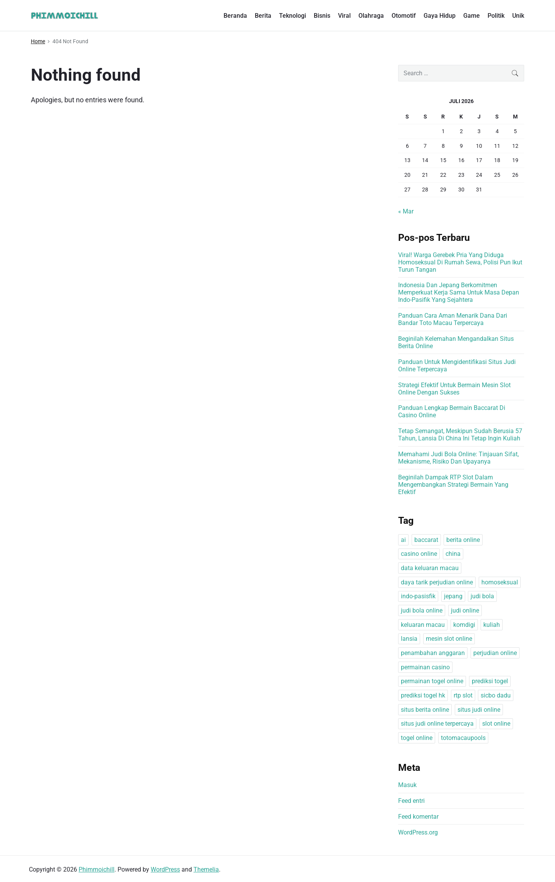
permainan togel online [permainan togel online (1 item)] (432, 681)
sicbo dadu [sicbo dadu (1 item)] (496, 695)
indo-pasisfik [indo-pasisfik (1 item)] (418, 596)
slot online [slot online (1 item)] (496, 723)
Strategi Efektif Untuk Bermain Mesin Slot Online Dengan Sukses (454, 388)
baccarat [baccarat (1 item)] (426, 539)
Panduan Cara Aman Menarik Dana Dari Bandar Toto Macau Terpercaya (452, 319)
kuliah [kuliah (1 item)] (491, 624)
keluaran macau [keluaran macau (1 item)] (423, 624)
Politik (496, 15)
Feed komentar (418, 816)
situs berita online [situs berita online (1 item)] (425, 709)
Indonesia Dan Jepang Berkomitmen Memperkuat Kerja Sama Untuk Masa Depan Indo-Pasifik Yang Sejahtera (458, 292)
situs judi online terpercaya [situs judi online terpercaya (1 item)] (437, 723)
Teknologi (292, 15)
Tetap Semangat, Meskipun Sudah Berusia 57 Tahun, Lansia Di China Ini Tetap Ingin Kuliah (460, 434)
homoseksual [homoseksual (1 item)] (499, 582)
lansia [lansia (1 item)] (409, 638)
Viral (344, 15)
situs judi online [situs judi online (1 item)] (478, 709)
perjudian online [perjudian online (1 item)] (495, 653)
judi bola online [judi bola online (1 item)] (421, 610)
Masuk (407, 785)
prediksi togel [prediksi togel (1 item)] (490, 681)
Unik (518, 15)
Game (471, 15)
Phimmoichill (96, 869)
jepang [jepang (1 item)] (453, 596)
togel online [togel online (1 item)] (416, 737)
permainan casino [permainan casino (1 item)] (425, 667)
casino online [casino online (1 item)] (419, 553)
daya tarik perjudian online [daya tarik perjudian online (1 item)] (437, 582)
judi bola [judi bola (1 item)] (482, 596)
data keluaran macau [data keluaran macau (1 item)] (430, 568)
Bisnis (322, 15)
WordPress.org (418, 832)
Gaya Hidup (440, 15)
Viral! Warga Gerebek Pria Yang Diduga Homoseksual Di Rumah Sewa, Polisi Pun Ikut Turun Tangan (460, 262)
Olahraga (371, 15)
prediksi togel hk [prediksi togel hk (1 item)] (423, 695)
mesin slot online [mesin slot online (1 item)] (449, 638)
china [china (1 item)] (453, 553)
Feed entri (411, 800)
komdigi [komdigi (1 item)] (464, 624)
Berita (263, 15)
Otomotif (404, 15)
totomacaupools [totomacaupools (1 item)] (463, 737)
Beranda (235, 15)
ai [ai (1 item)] (403, 539)
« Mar (406, 211)
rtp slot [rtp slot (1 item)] (463, 695)
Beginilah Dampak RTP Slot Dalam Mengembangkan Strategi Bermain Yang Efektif (453, 485)
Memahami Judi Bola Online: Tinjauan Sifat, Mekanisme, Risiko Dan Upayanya (458, 457)
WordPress (165, 869)
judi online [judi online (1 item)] (465, 610)
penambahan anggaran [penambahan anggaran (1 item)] (433, 653)
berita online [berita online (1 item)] (463, 539)
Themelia (206, 869)
